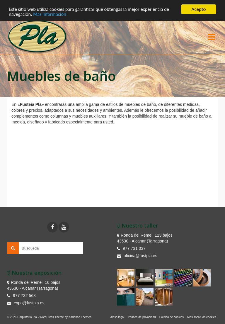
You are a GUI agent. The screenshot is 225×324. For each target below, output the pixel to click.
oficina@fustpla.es (137, 255)
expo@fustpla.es (25, 303)
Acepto (199, 9)
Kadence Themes (80, 317)
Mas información (51, 14)
